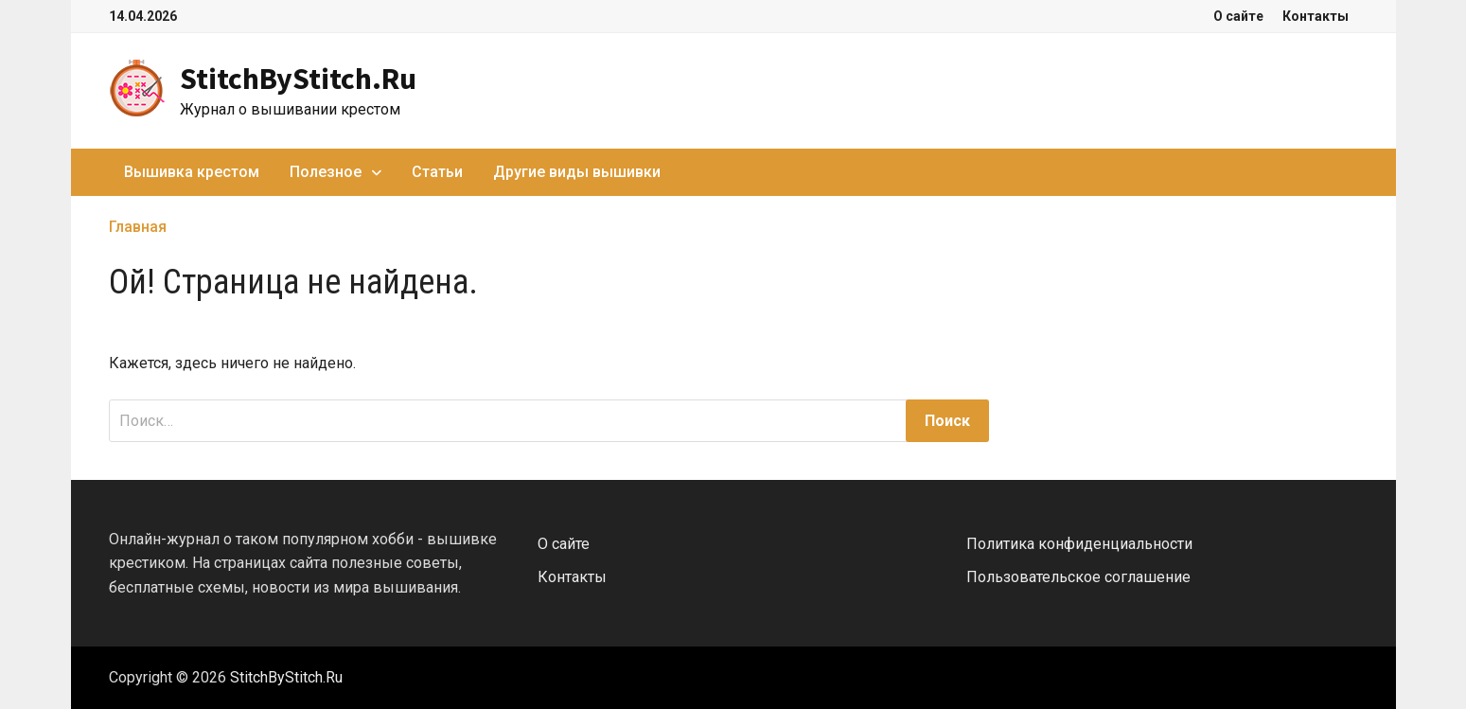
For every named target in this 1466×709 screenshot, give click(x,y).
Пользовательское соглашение (1078, 577)
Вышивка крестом (191, 172)
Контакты (1315, 16)
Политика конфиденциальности (1079, 544)
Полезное (326, 172)
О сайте (1238, 16)
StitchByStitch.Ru (298, 78)
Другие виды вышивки (577, 172)
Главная (138, 227)
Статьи (437, 172)
